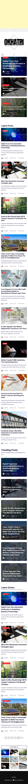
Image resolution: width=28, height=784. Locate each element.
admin (8, 71)
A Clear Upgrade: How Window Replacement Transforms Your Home (12, 573)
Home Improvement (7, 310)
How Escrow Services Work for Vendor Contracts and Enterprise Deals (12, 395)
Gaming (4, 343)
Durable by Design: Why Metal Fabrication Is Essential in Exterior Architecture (12, 433)
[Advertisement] (14, 14)
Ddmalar (14, 777)
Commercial (6, 237)
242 (18, 737)
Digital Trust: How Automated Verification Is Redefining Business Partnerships (13, 146)
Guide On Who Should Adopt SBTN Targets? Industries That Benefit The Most (14, 109)
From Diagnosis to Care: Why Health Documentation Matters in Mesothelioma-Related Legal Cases (13, 291)
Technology (6, 103)
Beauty (4, 377)
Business (5, 57)
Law (4, 272)
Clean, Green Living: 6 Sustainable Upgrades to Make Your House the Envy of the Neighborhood (13, 256)
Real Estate (6, 85)
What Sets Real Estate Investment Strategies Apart (12, 489)
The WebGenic (19, 780)
